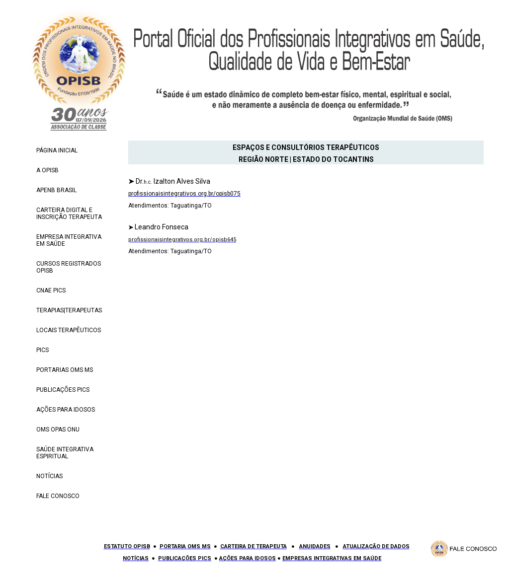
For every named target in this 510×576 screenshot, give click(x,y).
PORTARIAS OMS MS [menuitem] (64, 369)
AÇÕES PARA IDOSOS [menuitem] (65, 409)
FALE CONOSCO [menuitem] (58, 496)
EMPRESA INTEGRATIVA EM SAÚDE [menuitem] (68, 240)
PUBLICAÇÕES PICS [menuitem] (62, 389)
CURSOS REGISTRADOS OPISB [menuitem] (68, 267)
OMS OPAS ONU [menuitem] (58, 429)
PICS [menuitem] (42, 350)
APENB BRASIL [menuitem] (56, 190)
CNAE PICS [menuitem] (51, 290)
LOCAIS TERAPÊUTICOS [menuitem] (68, 330)
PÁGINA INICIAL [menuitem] (57, 150)
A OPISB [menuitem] (47, 170)
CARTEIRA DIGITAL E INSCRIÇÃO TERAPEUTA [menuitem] (69, 213)
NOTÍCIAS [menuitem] (49, 476)
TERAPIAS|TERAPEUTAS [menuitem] (69, 310)
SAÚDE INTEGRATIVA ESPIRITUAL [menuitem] (64, 453)
